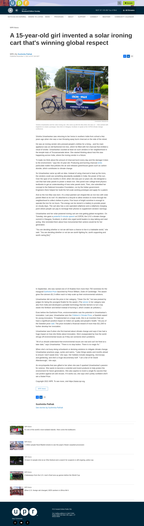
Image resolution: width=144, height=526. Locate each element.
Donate (131, 5)
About (71, 21)
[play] (10, 15)
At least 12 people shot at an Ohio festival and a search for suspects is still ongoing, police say (59, 465)
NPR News (14, 32)
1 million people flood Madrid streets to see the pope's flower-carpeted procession (54, 449)
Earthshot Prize (50, 296)
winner (85, 307)
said (52, 328)
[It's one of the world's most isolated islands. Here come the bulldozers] (16, 435)
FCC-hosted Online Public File (62, 514)
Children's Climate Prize (82, 320)
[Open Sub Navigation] (51, 21)
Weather (106, 21)
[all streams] (128, 15)
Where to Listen (35, 21)
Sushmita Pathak (25, 59)
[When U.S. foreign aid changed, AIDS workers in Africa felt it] (16, 495)
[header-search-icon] (120, 5)
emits (100, 167)
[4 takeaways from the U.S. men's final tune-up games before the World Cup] (16, 480)
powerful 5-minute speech (64, 221)
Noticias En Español (17, 21)
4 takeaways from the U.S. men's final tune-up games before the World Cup (52, 480)
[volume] (16, 15)
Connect (94, 21)
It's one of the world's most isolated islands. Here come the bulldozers (49, 434)
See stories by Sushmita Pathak (49, 412)
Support (82, 21)
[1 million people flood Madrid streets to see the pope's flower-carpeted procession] (16, 450)
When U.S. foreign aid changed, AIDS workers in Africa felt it (46, 495)
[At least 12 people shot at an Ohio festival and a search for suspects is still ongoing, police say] (16, 465)
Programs (59, 21)
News (47, 21)
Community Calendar (124, 21)
